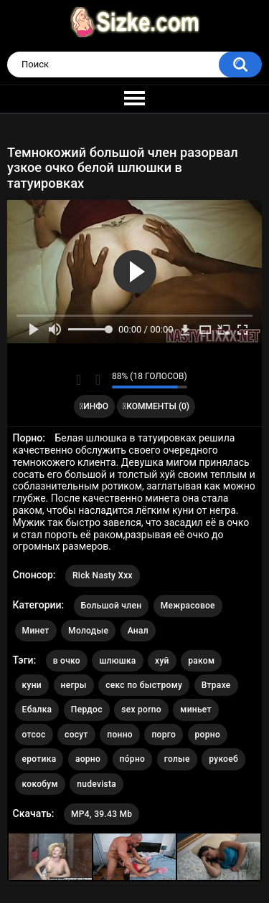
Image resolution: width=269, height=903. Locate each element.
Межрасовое (188, 606)
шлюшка (117, 661)
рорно (207, 735)
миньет (195, 709)
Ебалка (37, 709)
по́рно (133, 759)
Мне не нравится (97, 380)
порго (163, 735)
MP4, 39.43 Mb (101, 814)
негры (74, 685)
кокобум (40, 784)
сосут (76, 735)
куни (32, 685)
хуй (162, 661)
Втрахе (216, 685)
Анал (138, 631)
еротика (39, 759)
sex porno (141, 709)
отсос (34, 735)
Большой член (111, 606)
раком (201, 661)
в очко (66, 661)
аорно (87, 759)
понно (120, 735)
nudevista (96, 784)
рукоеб (223, 759)
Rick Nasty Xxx (102, 575)
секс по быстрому (143, 685)
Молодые (88, 631)
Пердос (87, 709)
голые (177, 759)
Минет (35, 631)
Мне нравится (78, 380)
